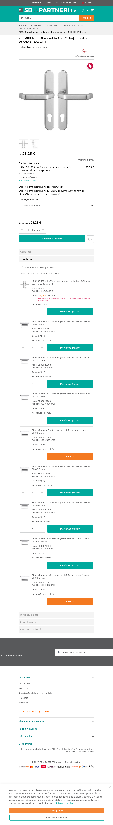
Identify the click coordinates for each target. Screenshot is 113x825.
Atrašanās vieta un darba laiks (36, 693)
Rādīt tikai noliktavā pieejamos (40, 268)
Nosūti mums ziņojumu (66, 3)
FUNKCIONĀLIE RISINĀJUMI (45, 25)
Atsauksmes (28, 622)
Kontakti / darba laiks (41, 3)
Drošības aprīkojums (73, 25)
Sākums (23, 25)
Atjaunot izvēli (86, 159)
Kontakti (24, 688)
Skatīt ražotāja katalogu (83, 56)
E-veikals (26, 258)
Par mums (24, 683)
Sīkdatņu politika (64, 803)
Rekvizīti (23, 697)
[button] (34, 144)
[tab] (56, 252)
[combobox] (49, 18)
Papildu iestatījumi (56, 817)
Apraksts (26, 251)
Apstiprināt (56, 810)
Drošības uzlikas (27, 28)
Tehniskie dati (29, 614)
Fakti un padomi (30, 629)
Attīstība (23, 702)
